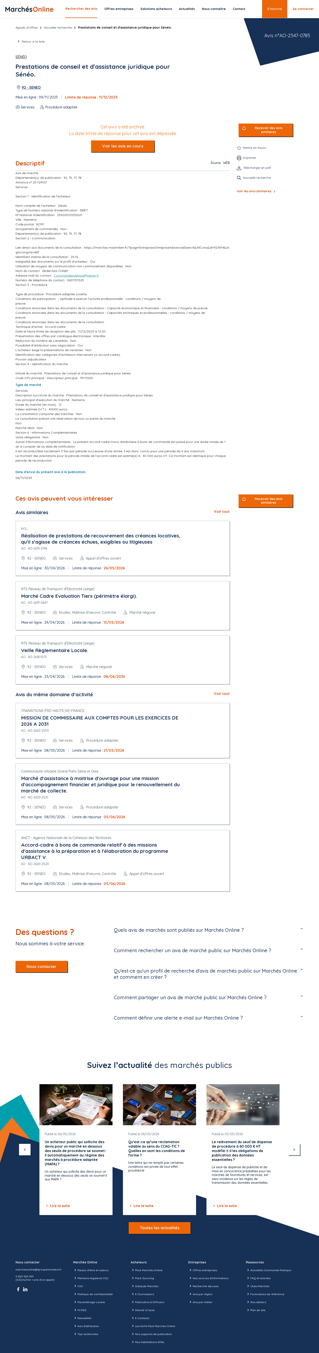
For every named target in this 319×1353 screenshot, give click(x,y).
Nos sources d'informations (208, 1278)
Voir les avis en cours (122, 146)
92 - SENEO (31, 87)
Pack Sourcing (142, 1278)
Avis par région (200, 1294)
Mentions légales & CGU (90, 1278)
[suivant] (294, 1149)
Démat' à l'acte (143, 1310)
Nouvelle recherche (58, 27)
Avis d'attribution (86, 1326)
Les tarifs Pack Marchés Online (153, 1326)
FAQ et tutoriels (258, 1278)
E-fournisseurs (142, 1294)
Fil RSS (79, 1310)
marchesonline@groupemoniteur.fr (39, 1269)
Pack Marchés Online (147, 1270)
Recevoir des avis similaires (268, 130)
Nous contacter (41, 966)
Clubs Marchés (257, 1286)
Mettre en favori (254, 148)
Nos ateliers (256, 1302)
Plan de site (255, 1310)
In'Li (24, 528)
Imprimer (249, 158)
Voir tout (222, 511)
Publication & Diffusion (147, 1302)
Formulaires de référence (265, 1294)
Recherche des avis (203, 1286)
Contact (239, 9)
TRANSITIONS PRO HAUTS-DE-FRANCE (52, 710)
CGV (78, 1286)
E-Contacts (140, 1318)
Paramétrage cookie (89, 1302)
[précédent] (25, 1149)
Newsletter (82, 1318)
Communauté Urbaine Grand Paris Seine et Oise (59, 771)
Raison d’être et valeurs (91, 1270)
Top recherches (85, 1334)
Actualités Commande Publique (268, 1270)
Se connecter (303, 9)
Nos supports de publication (151, 1334)
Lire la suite (57, 1206)
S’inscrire (274, 9)
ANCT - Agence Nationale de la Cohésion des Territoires (66, 838)
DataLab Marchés (144, 1286)
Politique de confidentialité (93, 1294)
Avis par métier (200, 1302)
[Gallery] (159, 1149)
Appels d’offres (27, 27)
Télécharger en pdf (257, 168)
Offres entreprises (118, 9)
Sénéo (21, 57)
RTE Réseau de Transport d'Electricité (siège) (58, 589)
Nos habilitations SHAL (147, 1342)
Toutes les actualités (159, 1227)
